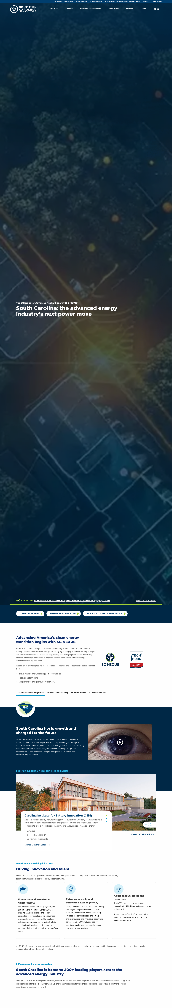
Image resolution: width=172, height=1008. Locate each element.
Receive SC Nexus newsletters (63, 613)
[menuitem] (54, 9)
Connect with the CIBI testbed (37, 860)
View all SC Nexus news (146, 601)
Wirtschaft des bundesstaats (90, 9)
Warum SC (54, 9)
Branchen (69, 9)
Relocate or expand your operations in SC (104, 613)
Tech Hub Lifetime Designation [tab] (31, 692)
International (114, 9)
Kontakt (143, 9)
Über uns (129, 9)
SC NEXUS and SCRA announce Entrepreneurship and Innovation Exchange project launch (72, 601)
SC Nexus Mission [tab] (78, 692)
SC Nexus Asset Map (97, 692)
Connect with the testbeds (142, 849)
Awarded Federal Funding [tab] (57, 692)
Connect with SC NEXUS (29, 613)
